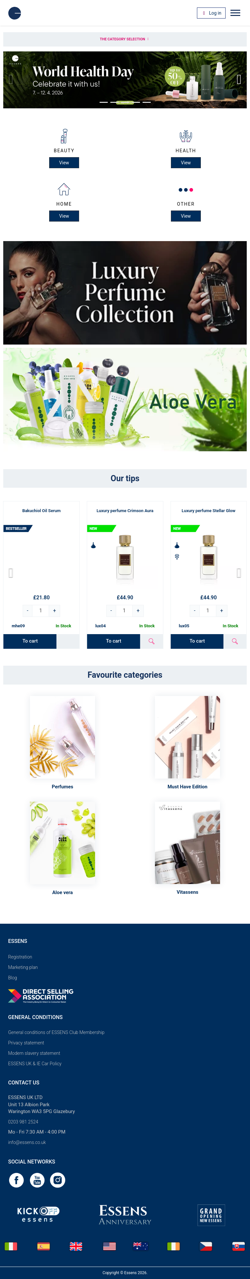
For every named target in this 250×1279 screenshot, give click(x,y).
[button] (104, 102)
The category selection (125, 39)
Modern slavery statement (34, 1053)
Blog (12, 977)
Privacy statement (26, 1042)
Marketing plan (23, 967)
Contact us (23, 1083)
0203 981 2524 (23, 1121)
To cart (30, 641)
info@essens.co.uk (27, 1142)
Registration (20, 956)
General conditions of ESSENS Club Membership (56, 1032)
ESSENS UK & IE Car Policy (35, 1063)
